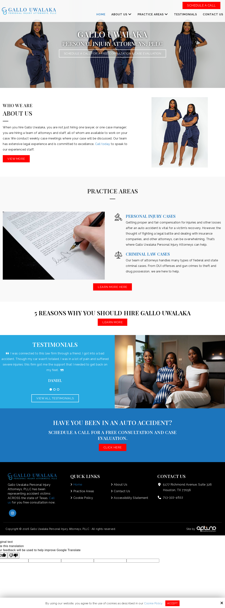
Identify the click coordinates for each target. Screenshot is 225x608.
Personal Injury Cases (151, 216)
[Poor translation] (13, 555)
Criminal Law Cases (148, 254)
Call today (102, 144)
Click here (112, 447)
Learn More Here (112, 287)
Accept (172, 603)
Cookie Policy (153, 603)
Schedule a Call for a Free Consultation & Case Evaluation (112, 53)
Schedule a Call (201, 5)
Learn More (112, 322)
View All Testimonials (55, 398)
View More (16, 158)
